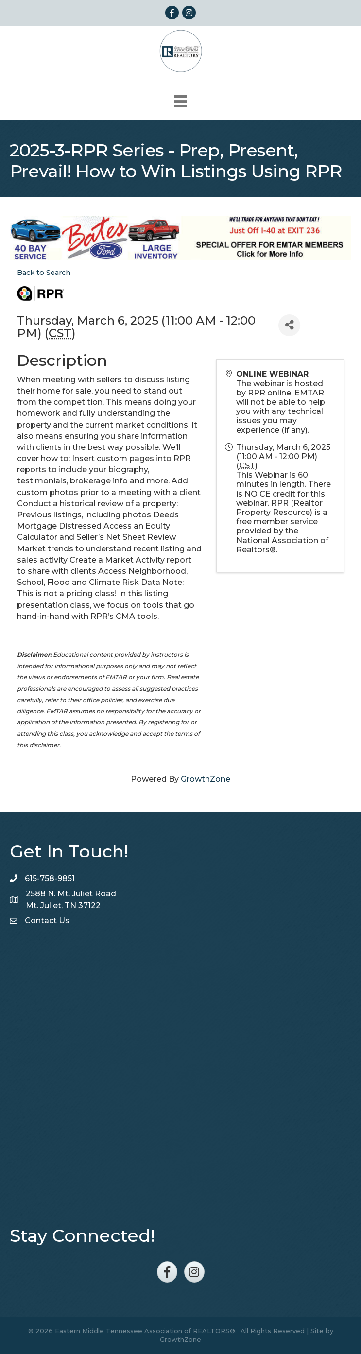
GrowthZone (205, 779)
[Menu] (180, 101)
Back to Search (43, 272)
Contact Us (47, 920)
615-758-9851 (50, 878)
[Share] (289, 325)
